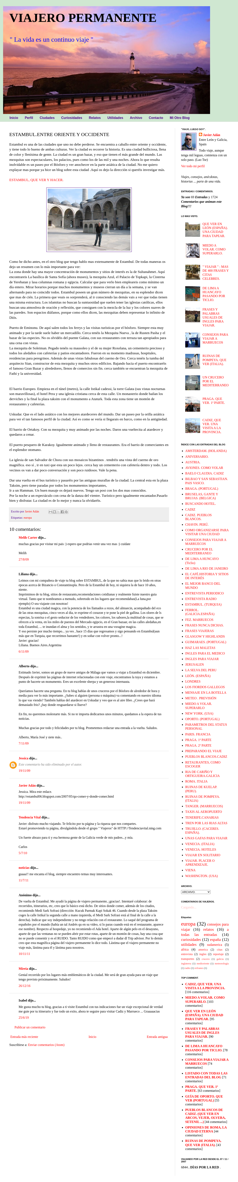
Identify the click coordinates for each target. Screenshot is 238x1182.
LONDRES (193, 681)
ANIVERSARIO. (196, 456)
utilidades (189, 944)
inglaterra (186, 963)
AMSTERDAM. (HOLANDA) (206, 451)
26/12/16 (24, 986)
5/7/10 (23, 853)
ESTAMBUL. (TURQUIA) (203, 604)
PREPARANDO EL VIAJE (203, 751)
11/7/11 (24, 880)
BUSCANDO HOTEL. (200, 503)
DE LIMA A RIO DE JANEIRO (206, 568)
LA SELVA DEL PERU (200, 670)
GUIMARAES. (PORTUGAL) (205, 642)
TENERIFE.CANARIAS (202, 817)
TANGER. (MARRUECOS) (204, 806)
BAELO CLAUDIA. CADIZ (204, 473)
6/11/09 (24, 651)
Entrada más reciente (24, 1037)
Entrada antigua (157, 1037)
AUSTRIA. (192, 462)
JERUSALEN (194, 664)
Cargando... (188, 907)
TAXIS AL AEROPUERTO (203, 811)
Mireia (23, 968)
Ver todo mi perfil (193, 166)
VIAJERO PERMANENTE (83, 18)
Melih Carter (28, 537)
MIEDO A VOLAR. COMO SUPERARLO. (213, 249)
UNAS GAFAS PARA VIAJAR (206, 838)
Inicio (92, 1037)
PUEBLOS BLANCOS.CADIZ (206, 756)
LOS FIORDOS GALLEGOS (205, 687)
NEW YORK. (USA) (199, 713)
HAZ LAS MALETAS (200, 648)
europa (28, 517)
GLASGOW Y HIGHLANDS (205, 636)
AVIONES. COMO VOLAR (204, 467)
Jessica (23, 758)
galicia (220, 959)
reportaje (218, 954)
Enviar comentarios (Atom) (46, 1045)
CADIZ (190, 509)
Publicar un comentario (29, 1027)
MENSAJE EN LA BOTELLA (205, 692)
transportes (187, 958)
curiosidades (191, 939)
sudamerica (214, 944)
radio (187, 968)
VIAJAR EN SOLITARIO (202, 855)
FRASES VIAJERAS (199, 631)
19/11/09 (24, 770)
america (203, 949)
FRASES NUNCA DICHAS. (204, 625)
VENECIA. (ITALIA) (199, 844)
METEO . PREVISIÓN (200, 698)
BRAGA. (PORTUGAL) (201, 488)
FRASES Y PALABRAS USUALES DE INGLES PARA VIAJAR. (212, 317)
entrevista (187, 954)
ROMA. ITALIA (196, 781)
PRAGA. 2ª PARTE (198, 745)
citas (219, 949)
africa (185, 949)
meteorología (222, 963)
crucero (206, 959)
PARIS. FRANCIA (197, 734)
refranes (199, 968)
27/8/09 (24, 559)
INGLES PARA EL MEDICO (205, 653)
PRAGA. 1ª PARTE (198, 740)
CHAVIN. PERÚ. (197, 524)
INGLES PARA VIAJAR (202, 659)
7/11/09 (24, 743)
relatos (208, 929)
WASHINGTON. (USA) (201, 876)
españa (215, 939)
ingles (202, 954)
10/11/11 (24, 954)
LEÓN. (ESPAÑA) (197, 676)
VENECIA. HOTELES (200, 849)
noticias (24, 867)
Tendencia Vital (30, 817)
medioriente (203, 963)
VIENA (190, 870)
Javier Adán (27, 785)
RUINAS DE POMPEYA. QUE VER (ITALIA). (214, 359)
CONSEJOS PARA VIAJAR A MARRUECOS (215, 338)
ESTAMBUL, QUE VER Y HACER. (36, 180)
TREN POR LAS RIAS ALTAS (206, 823)
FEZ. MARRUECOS (199, 619)
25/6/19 (24, 1017)
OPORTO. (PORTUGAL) (202, 719)
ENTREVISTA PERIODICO (204, 593)
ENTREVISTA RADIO (200, 599)
